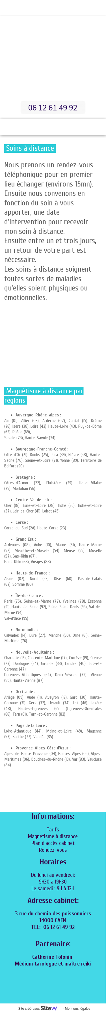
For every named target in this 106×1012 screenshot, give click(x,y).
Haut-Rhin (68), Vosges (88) (27, 561)
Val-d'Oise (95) (16, 618)
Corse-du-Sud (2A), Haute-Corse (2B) (35, 528)
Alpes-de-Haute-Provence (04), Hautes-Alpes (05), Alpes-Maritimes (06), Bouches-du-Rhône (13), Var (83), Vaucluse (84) (53, 759)
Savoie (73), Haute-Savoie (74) (29, 437)
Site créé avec (40, 1009)
